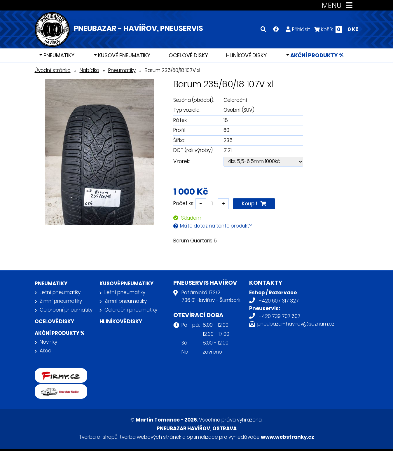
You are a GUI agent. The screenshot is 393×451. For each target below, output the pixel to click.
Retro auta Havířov (57, 387)
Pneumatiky (58, 55)
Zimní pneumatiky (61, 301)
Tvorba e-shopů (98, 436)
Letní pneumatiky (60, 292)
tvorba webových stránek (150, 436)
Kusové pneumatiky (123, 55)
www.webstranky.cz (287, 436)
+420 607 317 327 (278, 300)
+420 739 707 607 (279, 316)
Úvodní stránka (53, 70)
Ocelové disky (188, 55)
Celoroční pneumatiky (66, 309)
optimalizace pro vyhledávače (223, 436)
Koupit (254, 203)
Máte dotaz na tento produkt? (216, 225)
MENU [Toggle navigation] (338, 5)
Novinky (48, 341)
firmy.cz (44, 371)
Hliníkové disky (246, 55)
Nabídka (89, 70)
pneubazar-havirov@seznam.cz (295, 323)
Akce (45, 350)
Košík (336, 29)
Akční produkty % (316, 55)
